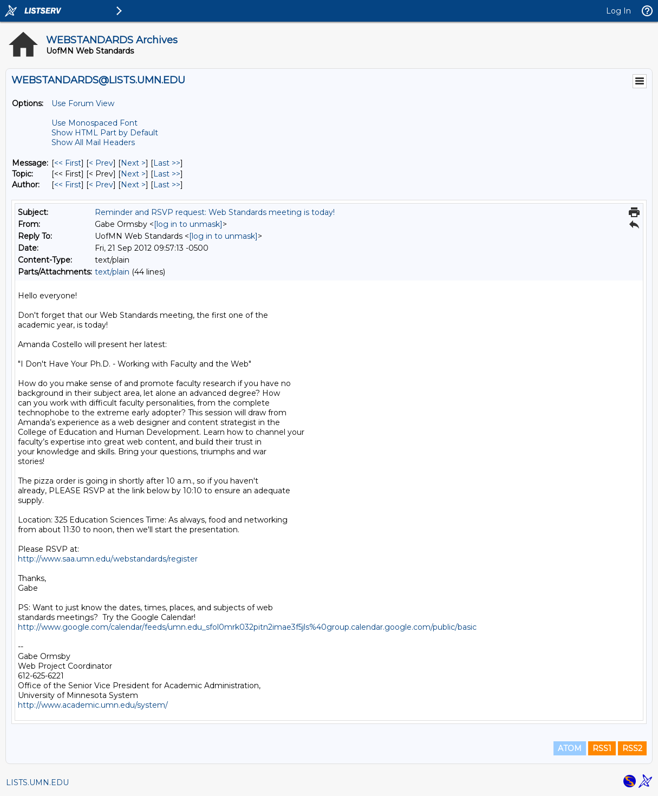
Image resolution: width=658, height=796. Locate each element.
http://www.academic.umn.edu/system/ (93, 705)
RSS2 (632, 748)
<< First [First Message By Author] (67, 185)
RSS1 (601, 748)
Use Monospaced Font (94, 123)
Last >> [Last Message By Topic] (166, 174)
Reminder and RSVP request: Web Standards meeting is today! (215, 212)
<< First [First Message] (67, 163)
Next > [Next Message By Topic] (133, 174)
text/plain (112, 272)
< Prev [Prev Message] (101, 163)
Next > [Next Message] (133, 163)
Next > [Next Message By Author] (133, 185)
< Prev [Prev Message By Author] (101, 185)
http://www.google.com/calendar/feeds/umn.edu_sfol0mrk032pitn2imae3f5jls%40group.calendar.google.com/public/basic (247, 627)
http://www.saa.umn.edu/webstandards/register (108, 559)
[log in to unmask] (188, 224)
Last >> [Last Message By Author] (166, 185)
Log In (618, 11)
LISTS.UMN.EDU (37, 782)
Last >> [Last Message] (166, 163)
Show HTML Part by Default (104, 133)
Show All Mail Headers (93, 142)
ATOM (570, 748)
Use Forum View (82, 103)
